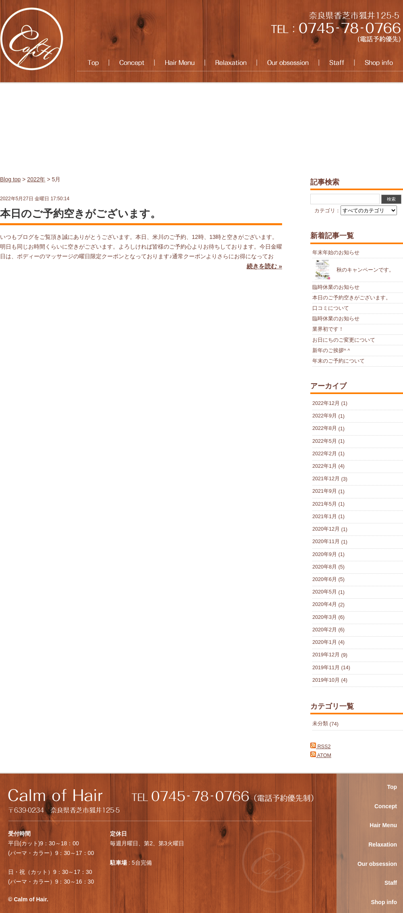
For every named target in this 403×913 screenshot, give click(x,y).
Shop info (378, 62)
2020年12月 (326, 529)
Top (93, 62)
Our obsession (288, 62)
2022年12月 (326, 403)
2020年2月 (324, 630)
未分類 (320, 724)
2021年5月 (324, 504)
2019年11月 (326, 667)
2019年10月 (326, 680)
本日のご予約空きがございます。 (80, 214)
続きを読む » (264, 266)
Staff (336, 62)
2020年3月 (324, 617)
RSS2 (320, 746)
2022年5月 (324, 441)
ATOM (320, 755)
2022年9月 (324, 416)
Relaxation (231, 62)
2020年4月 (324, 605)
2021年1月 (324, 516)
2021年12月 (326, 479)
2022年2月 (324, 453)
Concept (131, 62)
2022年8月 (324, 429)
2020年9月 (324, 554)
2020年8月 (324, 567)
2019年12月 (326, 655)
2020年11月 (326, 542)
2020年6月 (324, 579)
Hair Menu (179, 62)
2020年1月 (324, 642)
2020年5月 (324, 592)
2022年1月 (324, 466)
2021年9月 (324, 491)
